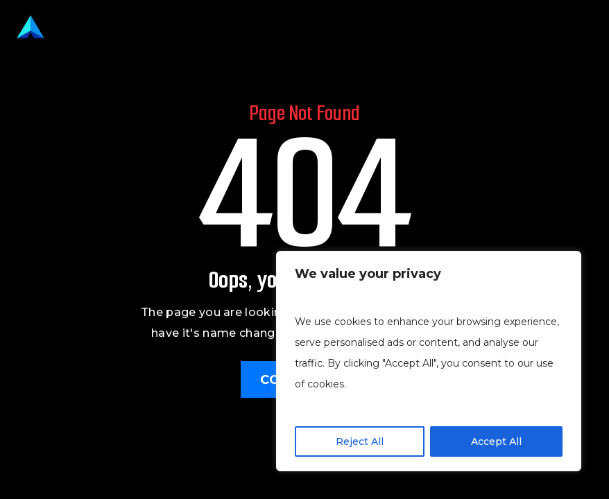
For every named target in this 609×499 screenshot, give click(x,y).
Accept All (496, 441)
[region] (428, 361)
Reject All (360, 441)
